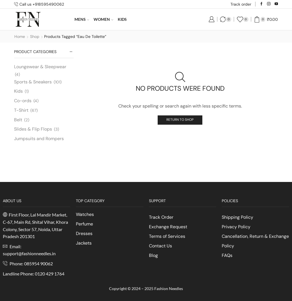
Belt (18, 120)
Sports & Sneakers (33, 82)
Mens (81, 19)
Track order (240, 4)
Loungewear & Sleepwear (40, 67)
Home (19, 36)
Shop (34, 36)
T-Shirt (21, 110)
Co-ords (22, 101)
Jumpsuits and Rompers (39, 139)
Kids (122, 19)
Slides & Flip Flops (33, 129)
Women (103, 19)
